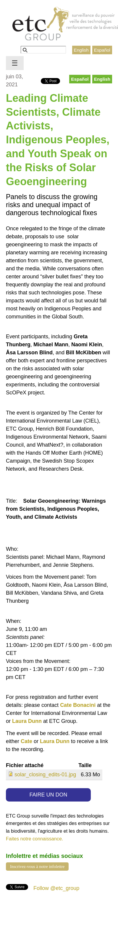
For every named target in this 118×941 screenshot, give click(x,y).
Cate (26, 741)
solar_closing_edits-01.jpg (45, 774)
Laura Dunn (27, 721)
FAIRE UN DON (48, 795)
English (81, 50)
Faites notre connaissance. (34, 838)
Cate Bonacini (78, 705)
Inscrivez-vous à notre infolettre (37, 866)
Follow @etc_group (56, 888)
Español (102, 50)
